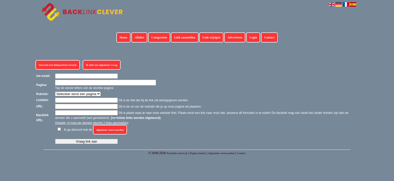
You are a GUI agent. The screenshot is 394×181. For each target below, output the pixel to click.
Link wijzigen (211, 37)
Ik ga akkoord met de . (96, 129)
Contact (269, 37)
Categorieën (159, 37)
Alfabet (139, 37)
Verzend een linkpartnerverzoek (58, 64)
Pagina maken (198, 153)
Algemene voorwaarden (221, 153)
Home (123, 37)
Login (253, 37)
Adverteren (234, 37)
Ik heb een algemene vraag (101, 64)
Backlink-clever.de (177, 153)
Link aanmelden (184, 37)
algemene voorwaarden (110, 129)
